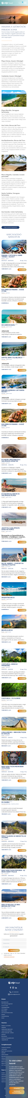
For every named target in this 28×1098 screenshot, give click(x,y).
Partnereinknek (4, 1078)
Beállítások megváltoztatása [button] (16, 1092)
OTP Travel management (7, 1003)
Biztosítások (4, 1036)
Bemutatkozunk (4, 1002)
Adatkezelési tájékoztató (9, 956)
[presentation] (14, 961)
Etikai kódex (4, 1010)
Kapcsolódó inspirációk (10, 227)
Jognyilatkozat (4, 1039)
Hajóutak (3, 1052)
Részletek (22, 269)
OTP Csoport (4, 1009)
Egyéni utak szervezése (6, 1051)
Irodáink (3, 1072)
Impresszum (4, 1081)
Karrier (2, 1018)
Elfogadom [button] (17, 1088)
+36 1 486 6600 (14, 992)
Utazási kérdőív (4, 1080)
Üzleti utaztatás (4, 1054)
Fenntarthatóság (5, 1016)
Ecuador (3, 503)
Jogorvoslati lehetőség (6, 1031)
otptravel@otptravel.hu (14, 994)
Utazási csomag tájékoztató (7, 1038)
